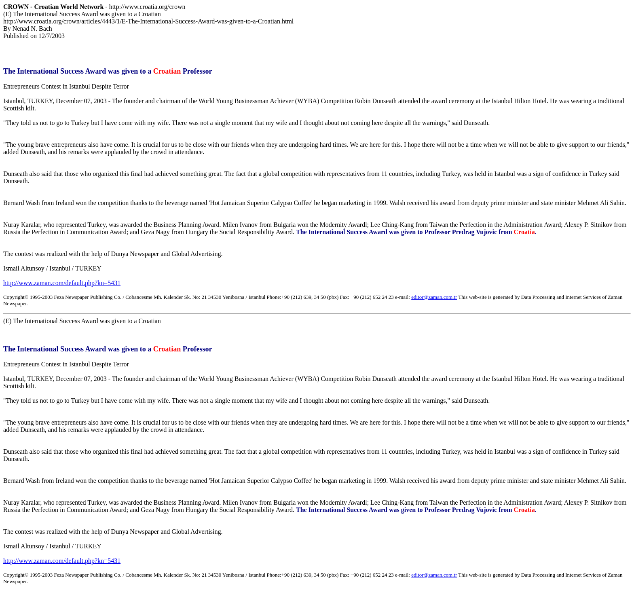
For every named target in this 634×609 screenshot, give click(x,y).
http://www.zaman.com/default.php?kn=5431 (61, 282)
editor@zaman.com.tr (434, 297)
